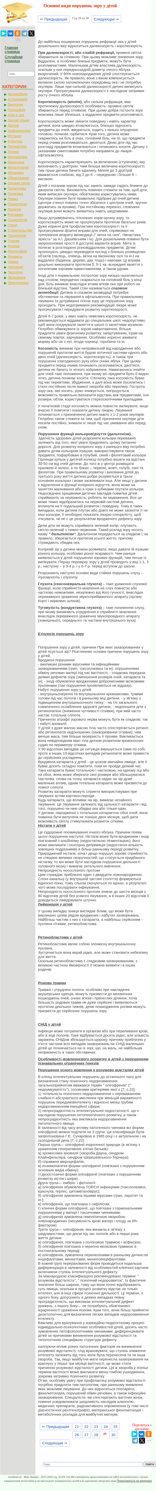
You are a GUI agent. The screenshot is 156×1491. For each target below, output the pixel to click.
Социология (17, 220)
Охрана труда (19, 183)
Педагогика (17, 188)
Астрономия (17, 99)
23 (96, 1426)
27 (86, 1435)
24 (106, 1426)
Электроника (18, 283)
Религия (14, 209)
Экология (15, 272)
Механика (16, 173)
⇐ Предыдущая (53, 19)
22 (86, 1426)
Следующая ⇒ (106, 19)
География (16, 110)
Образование (18, 178)
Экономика (16, 277)
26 (77, 1435)
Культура (15, 141)
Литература (17, 146)
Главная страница (12, 50)
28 (96, 1435)
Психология (17, 204)
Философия (17, 251)
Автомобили (18, 94)
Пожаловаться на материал (134, 1480)
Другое (13, 126)
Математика (17, 157)
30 (113, 1435)
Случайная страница (13, 59)
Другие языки (18, 120)
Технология (17, 236)
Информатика (19, 131)
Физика (13, 246)
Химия (13, 262)
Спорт (12, 225)
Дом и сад (16, 115)
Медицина (16, 162)
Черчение (15, 267)
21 (77, 1426)
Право (13, 199)
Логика (13, 152)
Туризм (13, 241)
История (14, 136)
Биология (15, 105)
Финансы (15, 257)
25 (115, 1426)
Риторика (15, 215)
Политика (15, 194)
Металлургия (18, 167)
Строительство (20, 230)
